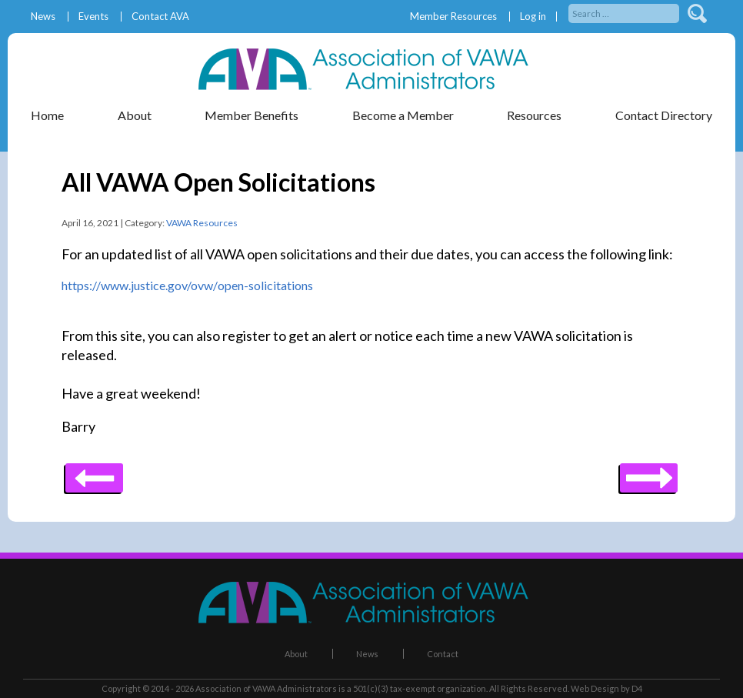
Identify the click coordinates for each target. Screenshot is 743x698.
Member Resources (453, 17)
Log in (533, 17)
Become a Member (403, 115)
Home (47, 115)
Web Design (595, 688)
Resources (534, 115)
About (135, 115)
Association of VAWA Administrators (266, 688)
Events (93, 17)
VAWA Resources (202, 223)
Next (94, 472)
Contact (442, 654)
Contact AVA (160, 17)
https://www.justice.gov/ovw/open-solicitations (187, 285)
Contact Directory (663, 115)
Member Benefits (251, 115)
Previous (649, 472)
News (43, 17)
